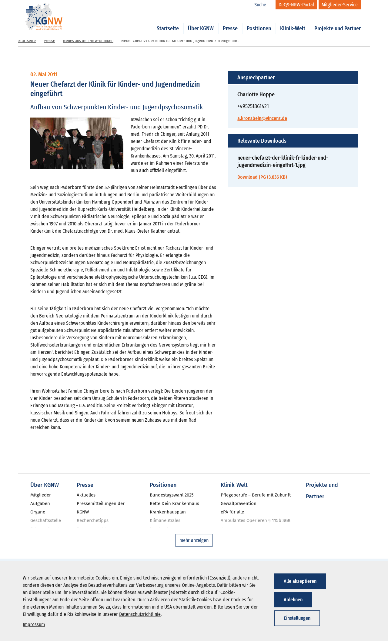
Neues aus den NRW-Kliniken (88, 40)
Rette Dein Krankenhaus (174, 503)
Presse (230, 21)
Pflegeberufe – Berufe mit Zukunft (256, 495)
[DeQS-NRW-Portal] (296, 4)
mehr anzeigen (194, 540)
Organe (37, 512)
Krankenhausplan (168, 512)
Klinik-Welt (292, 21)
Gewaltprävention (238, 503)
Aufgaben (40, 503)
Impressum (34, 624)
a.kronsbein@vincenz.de (262, 118)
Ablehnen (293, 600)
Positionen (259, 21)
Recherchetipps (93, 520)
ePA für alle (232, 512)
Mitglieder (40, 495)
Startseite (168, 21)
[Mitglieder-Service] (340, 4)
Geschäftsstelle (45, 520)
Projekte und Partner (337, 21)
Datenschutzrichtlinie (140, 614)
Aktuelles (86, 495)
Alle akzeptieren (300, 581)
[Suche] (263, 5)
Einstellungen (297, 618)
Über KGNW (201, 21)
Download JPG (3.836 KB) (262, 177)
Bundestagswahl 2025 (172, 495)
